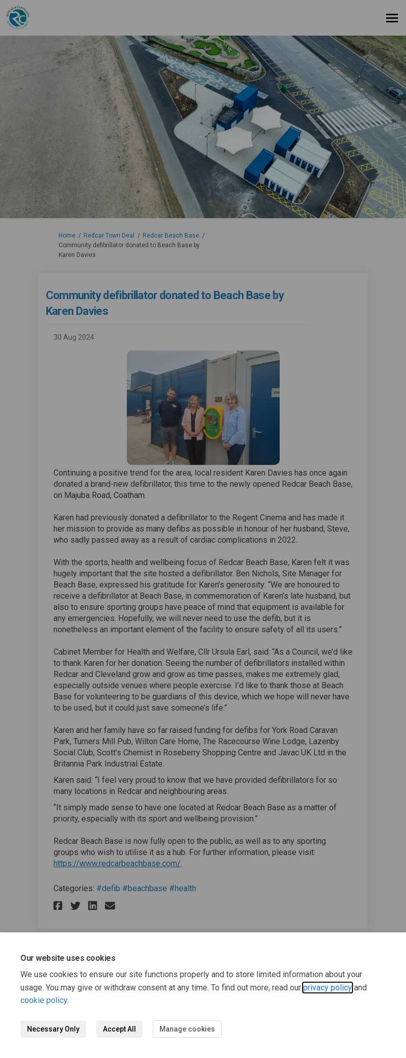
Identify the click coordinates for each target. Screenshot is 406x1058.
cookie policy (43, 1000)
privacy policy (327, 987)
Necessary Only (53, 1029)
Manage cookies (187, 1029)
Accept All (119, 1029)
